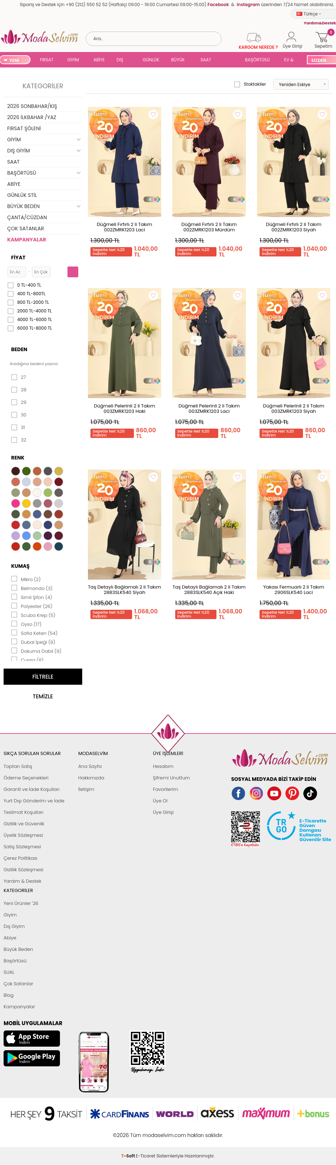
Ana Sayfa (90, 766)
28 (19, 389)
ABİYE (99, 60)
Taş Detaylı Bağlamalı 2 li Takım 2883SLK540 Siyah (124, 590)
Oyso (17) (26, 624)
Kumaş (20, 566)
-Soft (128, 1131)
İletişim (86, 789)
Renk (17, 457)
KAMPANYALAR (26, 239)
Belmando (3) (31, 588)
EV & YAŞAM (291, 60)
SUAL (228, 60)
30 (19, 415)
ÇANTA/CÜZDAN (27, 217)
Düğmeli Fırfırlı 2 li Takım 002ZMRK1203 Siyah (293, 227)
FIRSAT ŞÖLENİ (47, 60)
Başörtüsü (15, 960)
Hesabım (163, 766)
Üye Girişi (163, 812)
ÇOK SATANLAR (25, 228)
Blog (9, 995)
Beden (19, 349)
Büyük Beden (18, 949)
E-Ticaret (145, 1131)
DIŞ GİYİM (123, 60)
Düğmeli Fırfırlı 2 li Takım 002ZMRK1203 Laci (124, 227)
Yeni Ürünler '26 (21, 903)
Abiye (10, 937)
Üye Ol (160, 800)
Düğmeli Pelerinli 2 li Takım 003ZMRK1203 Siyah (294, 408)
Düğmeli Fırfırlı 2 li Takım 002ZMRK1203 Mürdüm (209, 227)
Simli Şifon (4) (31, 597)
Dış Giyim (14, 926)
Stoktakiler (250, 84)
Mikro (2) (26, 579)
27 (18, 377)
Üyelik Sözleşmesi (23, 835)
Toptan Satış (18, 766)
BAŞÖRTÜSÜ (257, 60)
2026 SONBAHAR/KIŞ (32, 106)
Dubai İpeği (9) (33, 642)
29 (19, 402)
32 (18, 440)
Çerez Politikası (20, 858)
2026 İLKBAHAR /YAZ (31, 117)
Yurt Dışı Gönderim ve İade (34, 800)
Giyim (10, 914)
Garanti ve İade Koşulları (32, 789)
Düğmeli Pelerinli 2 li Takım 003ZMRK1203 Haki (124, 408)
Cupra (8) (27, 660)
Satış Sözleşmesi (22, 846)
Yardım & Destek (22, 881)
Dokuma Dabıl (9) (36, 651)
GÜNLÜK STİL (151, 60)
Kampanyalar (19, 1006)
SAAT (205, 60)
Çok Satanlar (18, 983)
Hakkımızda (91, 777)
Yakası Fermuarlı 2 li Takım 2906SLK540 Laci (293, 590)
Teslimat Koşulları (23, 812)
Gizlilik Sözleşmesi (23, 869)
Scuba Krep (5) (33, 615)
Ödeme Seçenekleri (26, 777)
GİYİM (73, 60)
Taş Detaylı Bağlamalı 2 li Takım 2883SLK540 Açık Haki (209, 590)
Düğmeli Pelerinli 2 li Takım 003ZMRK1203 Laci (209, 408)
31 (18, 427)
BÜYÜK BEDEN (178, 60)
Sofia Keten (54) (34, 633)
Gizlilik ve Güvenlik (24, 823)
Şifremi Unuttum (171, 777)
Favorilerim (165, 789)
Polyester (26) (31, 606)
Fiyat (18, 257)
